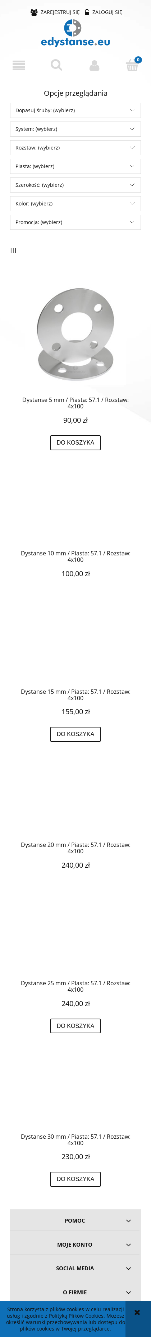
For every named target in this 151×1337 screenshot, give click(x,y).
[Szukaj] (57, 65)
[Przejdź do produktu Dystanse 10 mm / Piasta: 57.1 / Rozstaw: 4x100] (75, 511)
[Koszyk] (132, 65)
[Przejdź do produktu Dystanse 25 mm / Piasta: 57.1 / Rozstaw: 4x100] (75, 941)
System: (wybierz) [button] (36, 128)
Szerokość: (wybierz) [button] (39, 184)
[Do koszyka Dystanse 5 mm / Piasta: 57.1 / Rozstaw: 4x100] (75, 442)
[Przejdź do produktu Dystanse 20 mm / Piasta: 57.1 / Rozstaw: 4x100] (75, 803)
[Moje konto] (94, 65)
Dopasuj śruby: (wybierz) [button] (45, 110)
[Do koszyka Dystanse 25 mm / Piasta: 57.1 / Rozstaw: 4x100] (75, 1026)
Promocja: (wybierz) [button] (38, 222)
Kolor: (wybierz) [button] (33, 203)
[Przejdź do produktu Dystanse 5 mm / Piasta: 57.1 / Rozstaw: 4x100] (75, 334)
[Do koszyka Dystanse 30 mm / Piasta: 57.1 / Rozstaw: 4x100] (75, 1179)
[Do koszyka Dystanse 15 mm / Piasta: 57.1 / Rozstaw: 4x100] (75, 734)
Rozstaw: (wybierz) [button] (37, 147)
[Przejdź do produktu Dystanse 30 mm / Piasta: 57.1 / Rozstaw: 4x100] (75, 1095)
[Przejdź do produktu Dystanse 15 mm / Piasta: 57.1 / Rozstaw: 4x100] (75, 650)
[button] (19, 65)
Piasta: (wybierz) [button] (34, 166)
